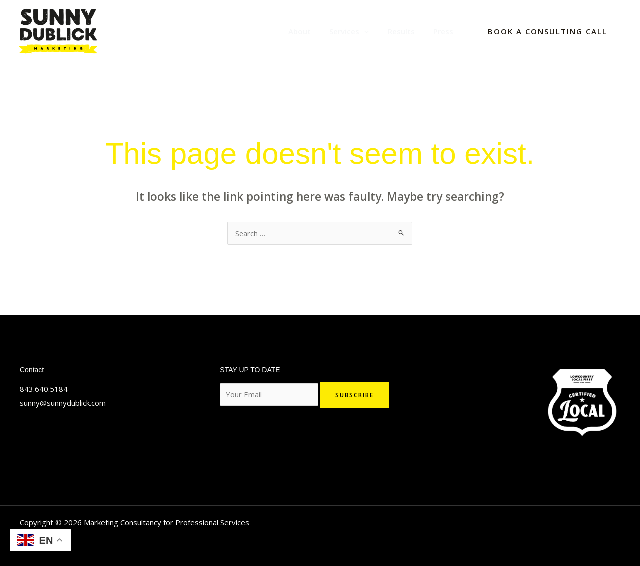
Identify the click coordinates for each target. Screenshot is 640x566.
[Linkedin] (39, 449)
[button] (547, 32)
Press (446, 31)
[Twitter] (24, 449)
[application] (373, 31)
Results (407, 31)
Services (358, 31)
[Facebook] (54, 449)
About (313, 31)
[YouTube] (69, 449)
